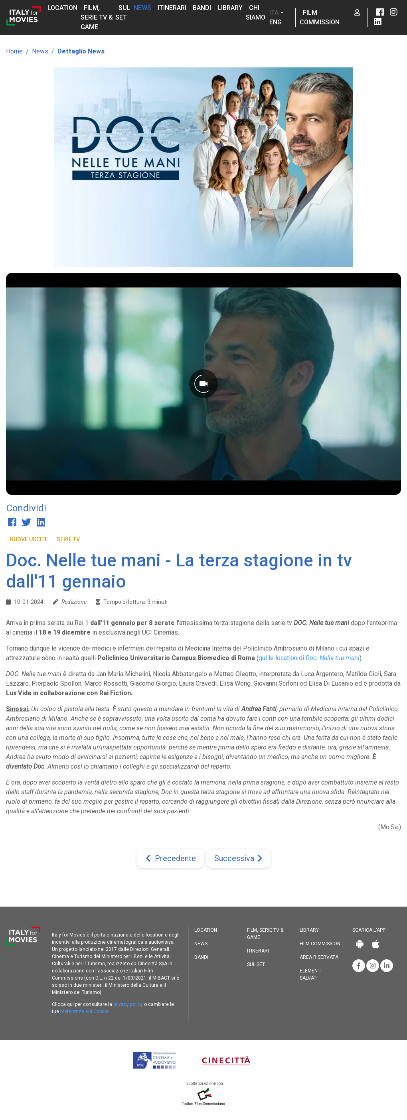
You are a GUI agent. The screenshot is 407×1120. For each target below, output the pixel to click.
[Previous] (170, 858)
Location (62, 8)
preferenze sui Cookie (84, 1011)
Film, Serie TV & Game (97, 17)
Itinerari (172, 8)
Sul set (256, 964)
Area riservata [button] (319, 957)
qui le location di (309, 658)
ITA (274, 12)
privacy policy (128, 1004)
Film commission (320, 943)
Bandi (202, 8)
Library (230, 8)
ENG (275, 22)
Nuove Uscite (29, 539)
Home (14, 51)
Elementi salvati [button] (311, 974)
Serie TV (68, 539)
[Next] (238, 858)
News (142, 8)
